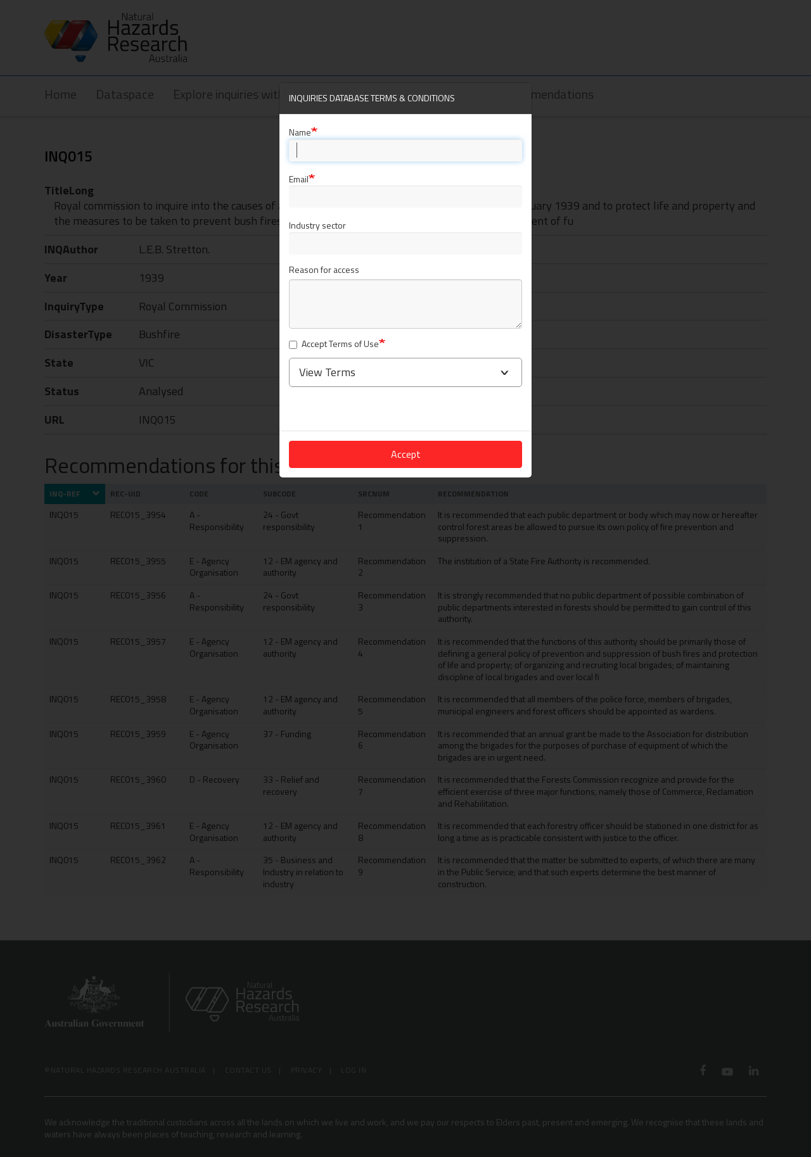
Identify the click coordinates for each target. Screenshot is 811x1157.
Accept (406, 454)
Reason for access (324, 270)
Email (299, 179)
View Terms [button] (327, 372)
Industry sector (317, 225)
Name (300, 132)
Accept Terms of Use (334, 344)
